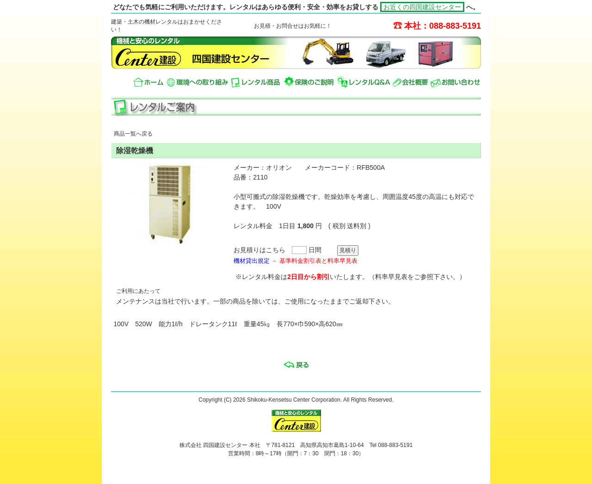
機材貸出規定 (252, 260)
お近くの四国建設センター (422, 7)
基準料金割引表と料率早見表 (318, 260)
